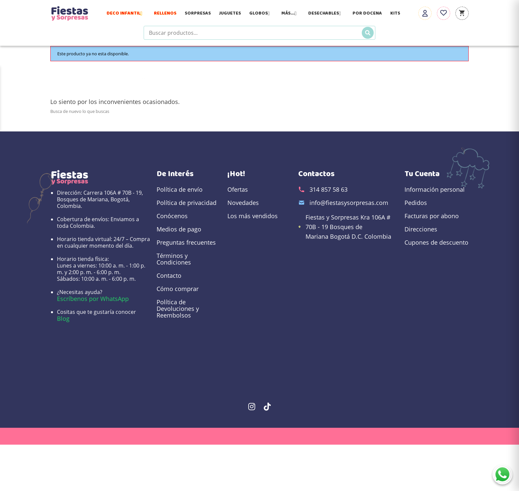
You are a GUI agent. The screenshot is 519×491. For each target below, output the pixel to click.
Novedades (243, 202)
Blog (63, 318)
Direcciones (420, 229)
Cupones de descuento (436, 242)
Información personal (434, 189)
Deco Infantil (126, 13)
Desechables (326, 13)
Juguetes (230, 13)
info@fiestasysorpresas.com (348, 202)
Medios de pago (179, 229)
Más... (290, 13)
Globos (261, 13)
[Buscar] (368, 33)
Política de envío (180, 189)
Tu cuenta (422, 174)
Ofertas (237, 189)
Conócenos (172, 216)
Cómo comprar (178, 288)
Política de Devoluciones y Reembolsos (178, 309)
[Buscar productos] (259, 33)
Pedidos (415, 202)
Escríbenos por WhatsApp (93, 298)
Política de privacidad (186, 202)
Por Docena (367, 13)
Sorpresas (198, 13)
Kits (395, 13)
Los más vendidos (252, 216)
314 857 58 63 (328, 189)
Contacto (169, 275)
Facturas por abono (431, 216)
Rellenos (165, 13)
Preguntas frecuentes (186, 242)
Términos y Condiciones (174, 259)
